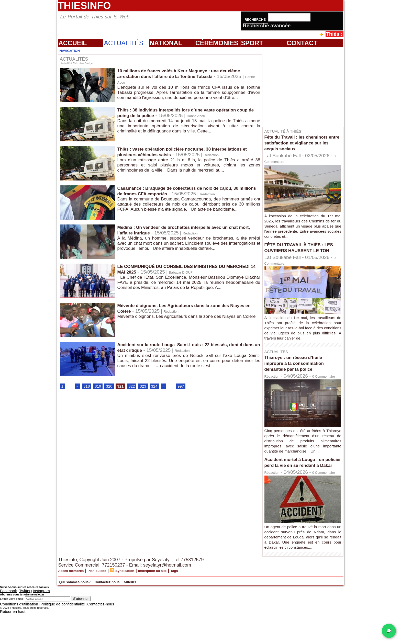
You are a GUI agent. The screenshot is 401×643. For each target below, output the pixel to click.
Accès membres (76, 603)
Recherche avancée (267, 25)
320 (113, 387)
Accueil (73, 43)
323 (151, 387)
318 (88, 387)
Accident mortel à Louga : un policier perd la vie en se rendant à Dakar (299, 481)
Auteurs (184, 614)
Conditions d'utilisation (14, 635)
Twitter (19, 623)
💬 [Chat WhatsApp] (389, 631)
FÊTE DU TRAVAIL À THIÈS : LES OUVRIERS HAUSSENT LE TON (302, 250)
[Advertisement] (305, 86)
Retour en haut (9, 641)
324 (163, 387)
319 (101, 387)
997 (191, 387)
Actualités (123, 43)
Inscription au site (182, 603)
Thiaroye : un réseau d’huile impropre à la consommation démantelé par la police (299, 369)
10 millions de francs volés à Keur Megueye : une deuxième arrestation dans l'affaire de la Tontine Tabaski (185, 74)
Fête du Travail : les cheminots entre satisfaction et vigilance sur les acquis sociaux (301, 142)
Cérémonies (216, 43)
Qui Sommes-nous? (89, 614)
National (166, 43)
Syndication (145, 603)
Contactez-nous (146, 614)
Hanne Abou (159, 82)
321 (126, 387)
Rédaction (128, 160)
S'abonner (80, 631)
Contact (302, 43)
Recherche (256, 19)
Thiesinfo (84, 5)
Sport (252, 43)
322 (138, 387)
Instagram (31, 623)
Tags (211, 603)
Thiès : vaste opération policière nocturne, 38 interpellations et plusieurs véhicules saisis (172, 152)
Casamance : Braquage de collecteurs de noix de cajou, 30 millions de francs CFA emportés (188, 191)
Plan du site (110, 603)
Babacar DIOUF (225, 272)
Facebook (6, 623)
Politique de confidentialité (46, 635)
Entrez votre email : (12, 630)
